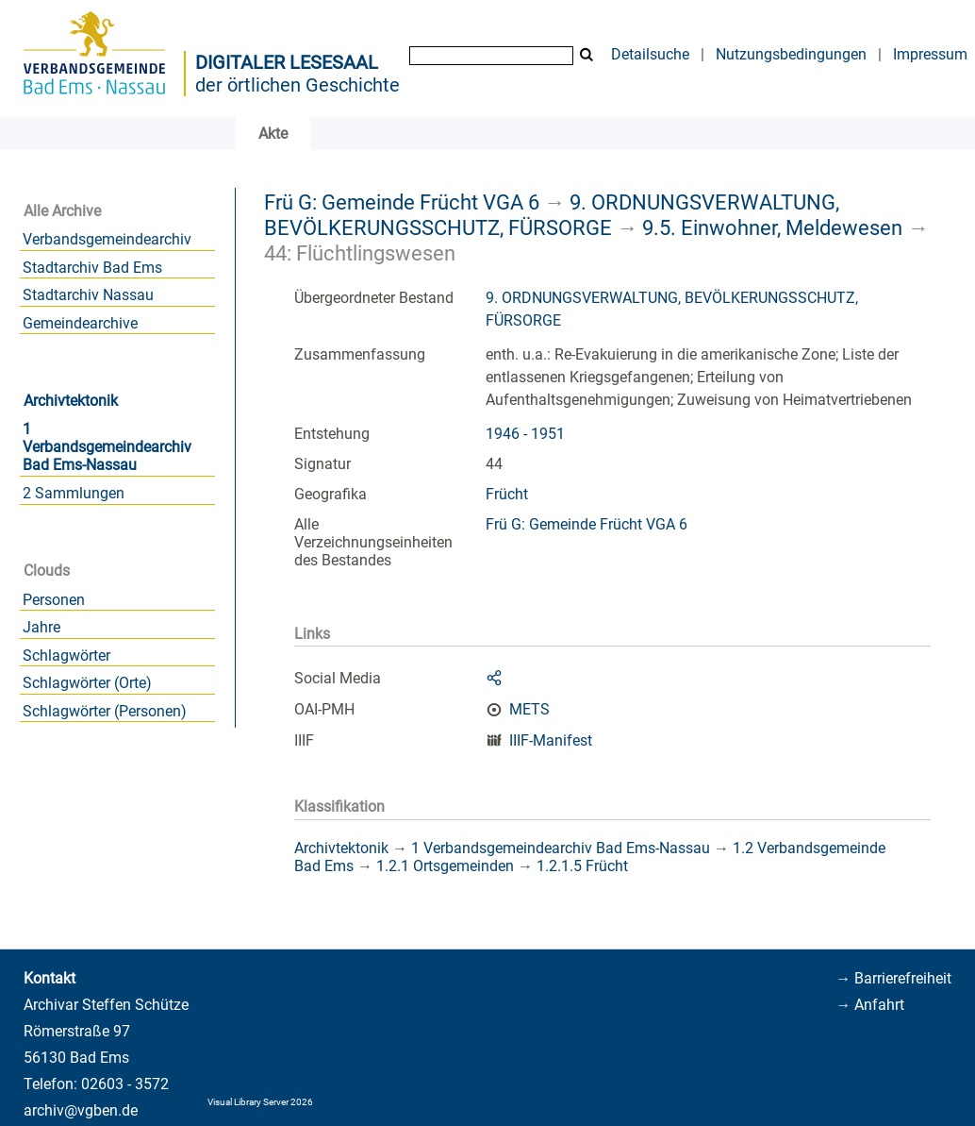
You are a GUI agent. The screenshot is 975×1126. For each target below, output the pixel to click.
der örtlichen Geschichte (297, 85)
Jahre (41, 627)
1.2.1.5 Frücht (582, 866)
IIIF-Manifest (550, 740)
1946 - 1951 (525, 434)
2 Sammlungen (73, 493)
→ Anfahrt (869, 1005)
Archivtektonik (71, 401)
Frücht (507, 494)
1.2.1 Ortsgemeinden (445, 866)
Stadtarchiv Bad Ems (92, 268)
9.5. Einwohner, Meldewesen (772, 227)
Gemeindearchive (80, 323)
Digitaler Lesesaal (286, 62)
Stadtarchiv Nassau (88, 295)
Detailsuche (650, 54)
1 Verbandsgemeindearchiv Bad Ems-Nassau (107, 447)
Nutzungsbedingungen (791, 54)
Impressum (930, 54)
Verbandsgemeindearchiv (107, 239)
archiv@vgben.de (81, 1110)
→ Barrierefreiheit (893, 978)
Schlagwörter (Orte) (87, 683)
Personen (54, 600)
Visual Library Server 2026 (260, 1102)
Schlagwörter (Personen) (105, 711)
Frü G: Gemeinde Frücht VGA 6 (401, 202)
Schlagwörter (66, 655)
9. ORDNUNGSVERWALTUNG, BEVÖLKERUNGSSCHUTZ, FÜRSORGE (551, 215)
